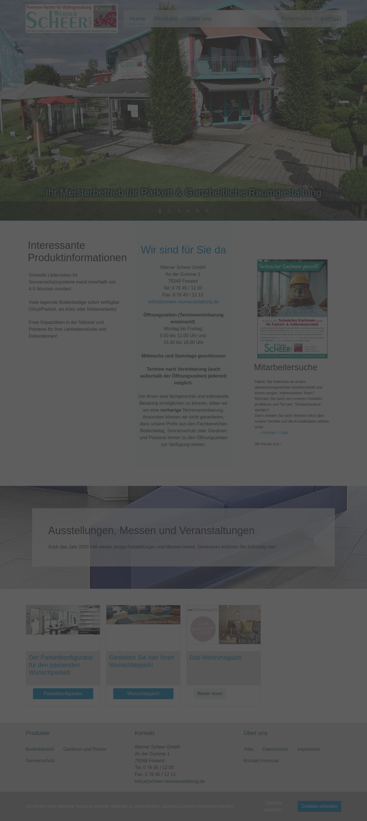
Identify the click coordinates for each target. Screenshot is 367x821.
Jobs (248, 749)
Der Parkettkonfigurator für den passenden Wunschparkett (61, 665)
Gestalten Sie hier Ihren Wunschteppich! (141, 661)
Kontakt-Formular (261, 760)
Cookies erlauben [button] (319, 806)
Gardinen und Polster (85, 749)
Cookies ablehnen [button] (273, 806)
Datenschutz (275, 749)
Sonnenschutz (40, 760)
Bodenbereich (40, 749)
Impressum (308, 749)
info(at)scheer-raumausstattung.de (183, 319)
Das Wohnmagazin (216, 657)
